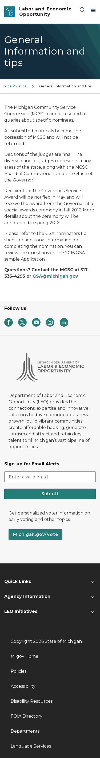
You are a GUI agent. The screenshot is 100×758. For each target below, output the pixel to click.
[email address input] (50, 476)
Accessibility (23, 686)
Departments (25, 731)
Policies (18, 671)
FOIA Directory (26, 716)
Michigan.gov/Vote (35, 534)
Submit (50, 493)
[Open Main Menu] (93, 9)
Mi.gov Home (24, 656)
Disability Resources (32, 701)
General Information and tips (65, 86)
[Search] (82, 9)
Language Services (31, 746)
